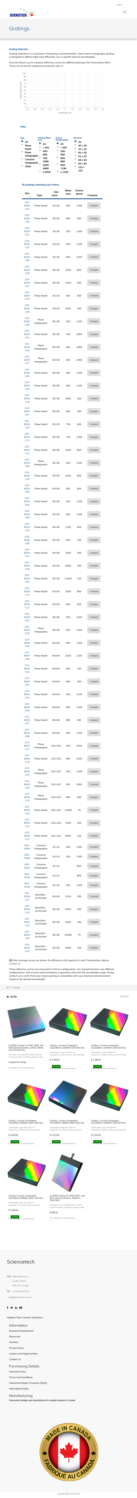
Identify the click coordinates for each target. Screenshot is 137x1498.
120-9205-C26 (27, 463)
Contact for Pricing (17, 1062)
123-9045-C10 (27, 810)
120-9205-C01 (27, 334)
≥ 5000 (45, 171)
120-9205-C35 (27, 257)
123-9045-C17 (27, 745)
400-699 (44, 153)
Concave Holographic (27, 161)
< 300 (63, 147)
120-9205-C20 (27, 578)
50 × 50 (81, 152)
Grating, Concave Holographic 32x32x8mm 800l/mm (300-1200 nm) (25, 1197)
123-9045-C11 (27, 836)
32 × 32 (81, 149)
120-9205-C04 (27, 501)
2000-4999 (44, 166)
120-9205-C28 (27, 630)
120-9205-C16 (27, 475)
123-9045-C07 (27, 720)
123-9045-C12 (27, 823)
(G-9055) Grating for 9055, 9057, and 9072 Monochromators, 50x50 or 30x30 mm (67, 1198)
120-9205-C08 (27, 488)
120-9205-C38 (27, 270)
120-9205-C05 (27, 373)
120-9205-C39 (27, 308)
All (25, 141)
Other (27, 166)
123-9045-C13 (27, 797)
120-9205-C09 (27, 514)
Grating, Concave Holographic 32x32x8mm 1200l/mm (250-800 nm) (108, 1122)
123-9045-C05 (27, 643)
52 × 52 (81, 156)
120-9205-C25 (27, 935)
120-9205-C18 (27, 398)
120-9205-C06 (27, 540)
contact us (14, 963)
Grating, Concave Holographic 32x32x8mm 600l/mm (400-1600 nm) (25, 1122)
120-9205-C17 (27, 450)
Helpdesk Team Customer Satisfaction (25, 1317)
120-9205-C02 (27, 617)
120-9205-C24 (27, 948)
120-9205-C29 (27, 347)
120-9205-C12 (27, 604)
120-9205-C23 (27, 909)
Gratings (16, 987)
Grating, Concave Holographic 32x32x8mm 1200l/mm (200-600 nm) (67, 1046)
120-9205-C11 (27, 437)
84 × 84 (81, 163)
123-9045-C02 (27, 681)
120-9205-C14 (27, 591)
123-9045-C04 (27, 694)
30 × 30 (81, 145)
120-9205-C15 (27, 527)
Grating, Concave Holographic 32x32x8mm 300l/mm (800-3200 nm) (67, 1122)
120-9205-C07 (27, 411)
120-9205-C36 (27, 218)
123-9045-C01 (27, 668)
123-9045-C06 (27, 656)
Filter (12, 997)
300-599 (62, 153)
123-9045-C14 (27, 771)
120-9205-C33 (27, 205)
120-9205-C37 (27, 282)
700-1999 (44, 160)
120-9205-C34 (27, 295)
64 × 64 (81, 159)
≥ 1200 (63, 171)
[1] (62, 66)
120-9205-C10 (27, 424)
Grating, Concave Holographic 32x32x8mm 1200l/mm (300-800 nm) (108, 1046)
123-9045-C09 (27, 707)
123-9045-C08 (27, 733)
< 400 (45, 147)
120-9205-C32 (27, 244)
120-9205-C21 (27, 896)
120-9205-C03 (27, 385)
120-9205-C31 (27, 231)
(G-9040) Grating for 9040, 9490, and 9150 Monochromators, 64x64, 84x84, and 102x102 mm (25, 1047)
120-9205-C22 (27, 922)
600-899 (62, 160)
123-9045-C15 (27, 758)
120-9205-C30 (27, 321)
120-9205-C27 (27, 360)
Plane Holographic (27, 154)
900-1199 (62, 166)
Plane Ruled (27, 147)
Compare (94, 205)
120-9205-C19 (27, 565)
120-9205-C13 (27, 553)
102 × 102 (80, 169)
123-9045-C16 (27, 784)
